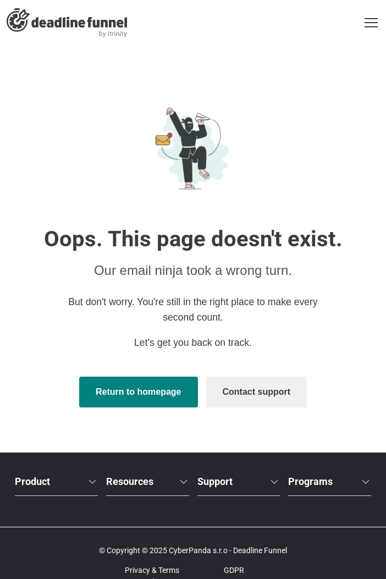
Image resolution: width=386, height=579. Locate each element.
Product (56, 481)
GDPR (234, 570)
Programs (329, 481)
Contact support (257, 391)
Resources (147, 481)
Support (238, 481)
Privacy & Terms (152, 570)
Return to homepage (138, 391)
